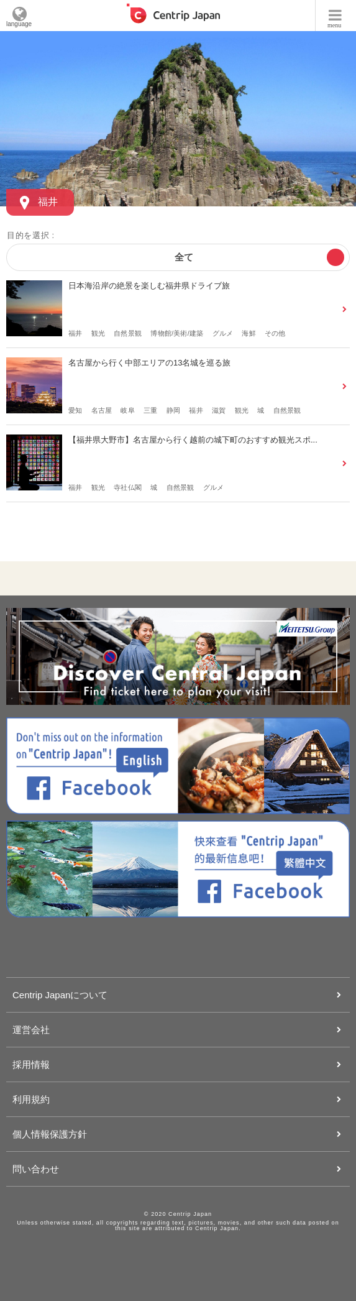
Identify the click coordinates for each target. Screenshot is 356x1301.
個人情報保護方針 (49, 1134)
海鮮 (248, 333)
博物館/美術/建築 (176, 333)
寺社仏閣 (128, 487)
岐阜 (127, 410)
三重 (150, 410)
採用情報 (31, 1064)
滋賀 (219, 410)
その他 (275, 333)
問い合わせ (35, 1169)
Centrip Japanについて (59, 995)
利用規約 (31, 1099)
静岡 (173, 410)
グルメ (223, 333)
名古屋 (101, 410)
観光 (98, 333)
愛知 (75, 410)
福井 (75, 333)
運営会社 (31, 1029)
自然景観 (128, 333)
